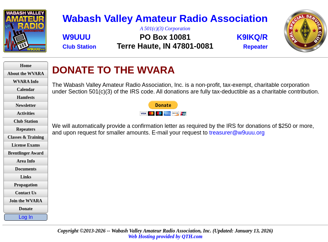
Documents (26, 169)
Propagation (26, 185)
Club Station (26, 121)
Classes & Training (26, 137)
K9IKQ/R (252, 37)
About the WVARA (25, 73)
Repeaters (25, 129)
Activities (26, 113)
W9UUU (77, 37)
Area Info (26, 161)
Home (25, 65)
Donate (26, 208)
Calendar (26, 89)
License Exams (25, 145)
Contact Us (26, 192)
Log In (26, 217)
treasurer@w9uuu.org (236, 132)
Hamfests (26, 97)
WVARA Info (25, 81)
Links (25, 177)
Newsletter (26, 105)
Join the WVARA (25, 200)
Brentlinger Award (26, 153)
